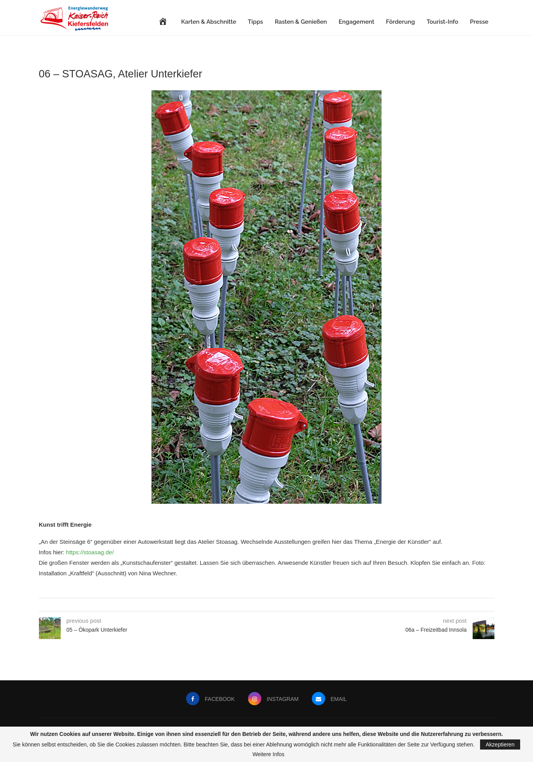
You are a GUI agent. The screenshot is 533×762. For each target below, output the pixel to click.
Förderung (400, 21)
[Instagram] (273, 699)
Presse (479, 21)
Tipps (255, 21)
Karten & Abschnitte (208, 21)
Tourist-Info (442, 21)
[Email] (330, 699)
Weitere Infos (268, 754)
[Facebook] (209, 699)
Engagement (356, 21)
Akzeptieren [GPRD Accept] (500, 744)
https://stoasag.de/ (90, 552)
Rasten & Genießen (301, 21)
